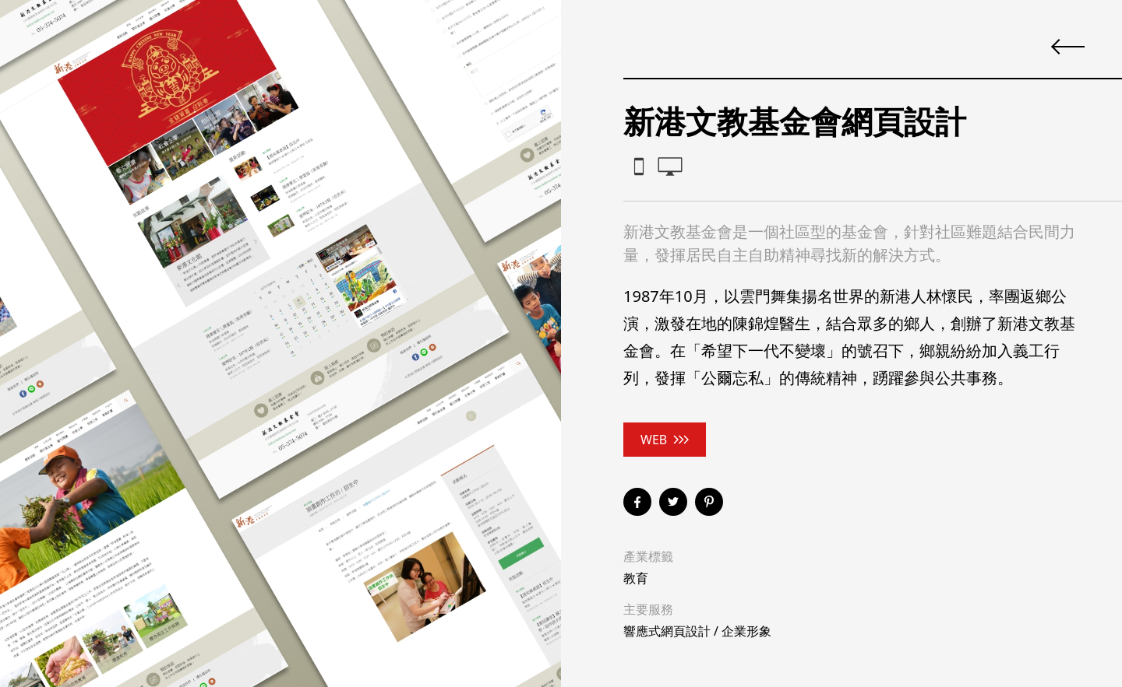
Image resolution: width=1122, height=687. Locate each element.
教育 (635, 578)
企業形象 (746, 631)
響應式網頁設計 (667, 631)
